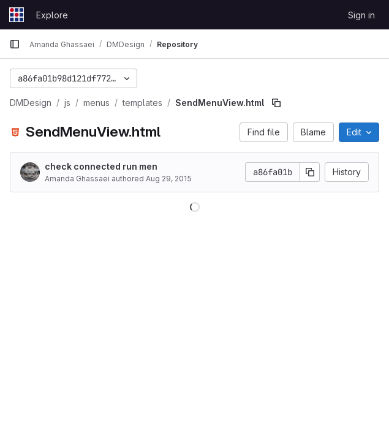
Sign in (361, 15)
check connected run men (101, 166)
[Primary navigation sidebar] (15, 44)
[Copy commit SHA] (310, 172)
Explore (52, 15)
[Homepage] (16, 14)
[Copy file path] (276, 103)
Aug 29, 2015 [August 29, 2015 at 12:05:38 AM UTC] (169, 178)
